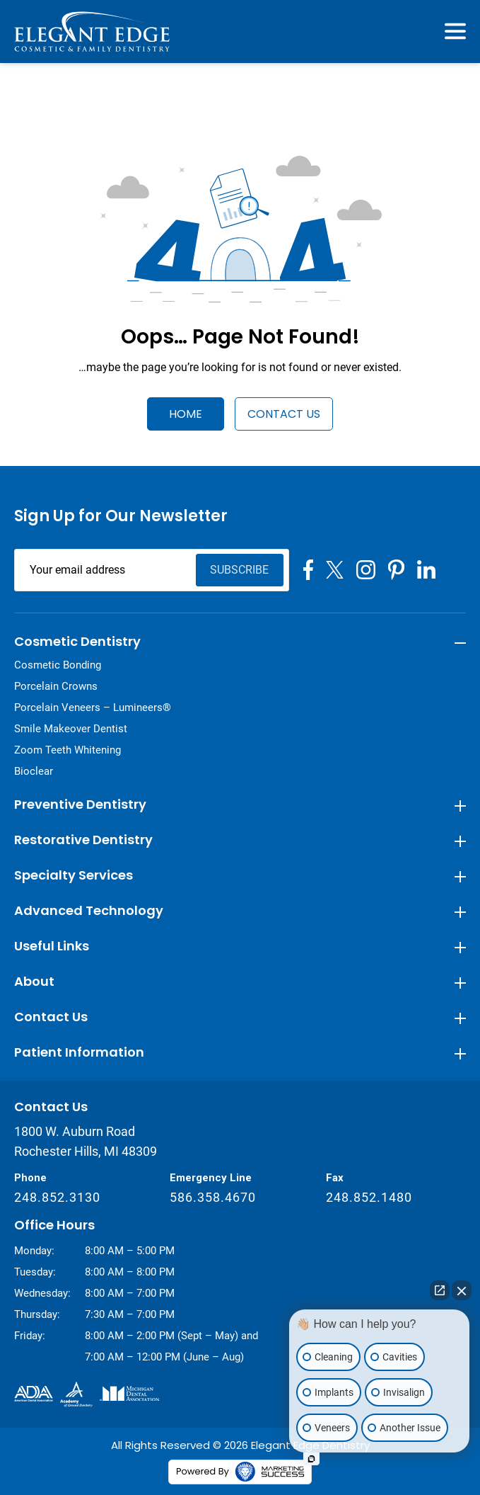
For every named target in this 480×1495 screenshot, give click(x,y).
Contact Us (283, 414)
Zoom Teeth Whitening (67, 750)
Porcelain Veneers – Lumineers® (92, 707)
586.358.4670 (213, 1197)
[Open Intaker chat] (311, 1459)
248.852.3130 (57, 1197)
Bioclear (33, 771)
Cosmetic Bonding (57, 665)
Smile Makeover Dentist (70, 728)
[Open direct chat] (440, 1290)
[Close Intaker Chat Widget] (462, 1290)
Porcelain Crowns (56, 686)
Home (185, 414)
